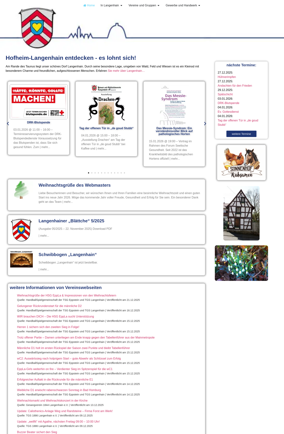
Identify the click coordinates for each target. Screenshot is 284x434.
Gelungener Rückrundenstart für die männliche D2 (49, 306)
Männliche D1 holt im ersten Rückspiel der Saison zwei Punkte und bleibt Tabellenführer (73, 348)
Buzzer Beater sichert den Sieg (37, 432)
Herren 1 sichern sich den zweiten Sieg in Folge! (48, 327)
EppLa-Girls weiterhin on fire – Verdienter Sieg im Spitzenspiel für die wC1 (64, 369)
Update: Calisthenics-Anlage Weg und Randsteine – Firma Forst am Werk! (65, 411)
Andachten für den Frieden (235, 85)
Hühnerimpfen (227, 76)
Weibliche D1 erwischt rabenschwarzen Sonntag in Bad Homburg (59, 390)
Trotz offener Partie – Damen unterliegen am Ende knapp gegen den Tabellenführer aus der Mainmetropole (85, 337)
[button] (8, 123)
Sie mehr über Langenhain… (126, 70)
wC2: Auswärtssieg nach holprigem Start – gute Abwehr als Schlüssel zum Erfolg (69, 358)
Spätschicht (225, 94)
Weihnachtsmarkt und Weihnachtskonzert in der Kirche (52, 400)
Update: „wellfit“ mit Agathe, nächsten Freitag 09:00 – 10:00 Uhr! (58, 421)
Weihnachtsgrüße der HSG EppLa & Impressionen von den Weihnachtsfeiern (66, 295)
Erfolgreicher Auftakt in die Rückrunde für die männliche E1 (55, 379)
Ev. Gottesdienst (228, 111)
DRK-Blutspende (228, 103)
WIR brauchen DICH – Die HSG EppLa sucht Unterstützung (55, 316)
